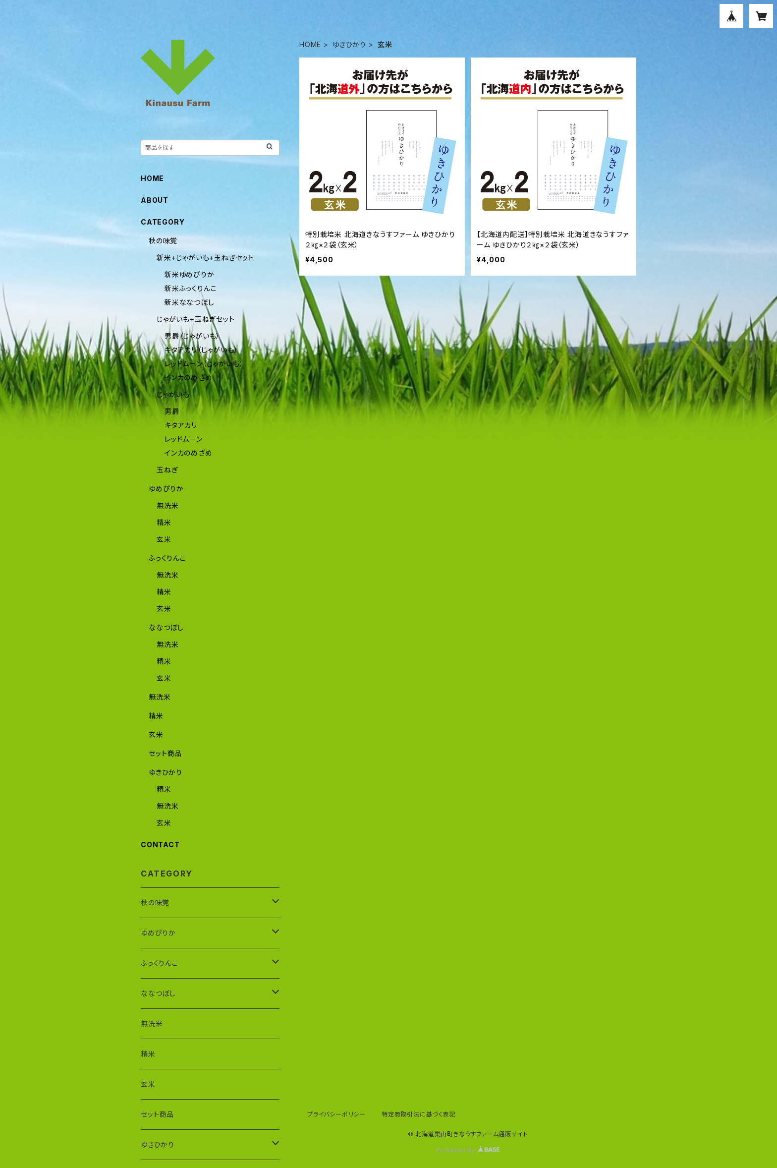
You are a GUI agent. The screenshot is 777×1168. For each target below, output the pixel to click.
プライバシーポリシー (336, 1114)
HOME (310, 44)
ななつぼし (166, 627)
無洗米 (167, 505)
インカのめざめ (189, 377)
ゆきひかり (349, 44)
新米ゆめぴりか (190, 274)
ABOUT (154, 200)
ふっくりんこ (167, 558)
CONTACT (160, 844)
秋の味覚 (163, 240)
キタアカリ (181, 425)
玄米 (164, 539)
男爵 (172, 411)
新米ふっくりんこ (191, 288)
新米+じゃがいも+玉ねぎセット (205, 257)
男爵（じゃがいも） (192, 336)
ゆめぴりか (166, 488)
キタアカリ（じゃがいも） (201, 350)
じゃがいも (173, 394)
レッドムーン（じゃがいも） (204, 363)
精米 (164, 522)
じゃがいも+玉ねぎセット (196, 319)
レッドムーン (184, 439)
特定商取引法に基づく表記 (419, 1114)
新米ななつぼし (190, 302)
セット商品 (165, 753)
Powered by (468, 1150)
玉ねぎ (167, 470)
